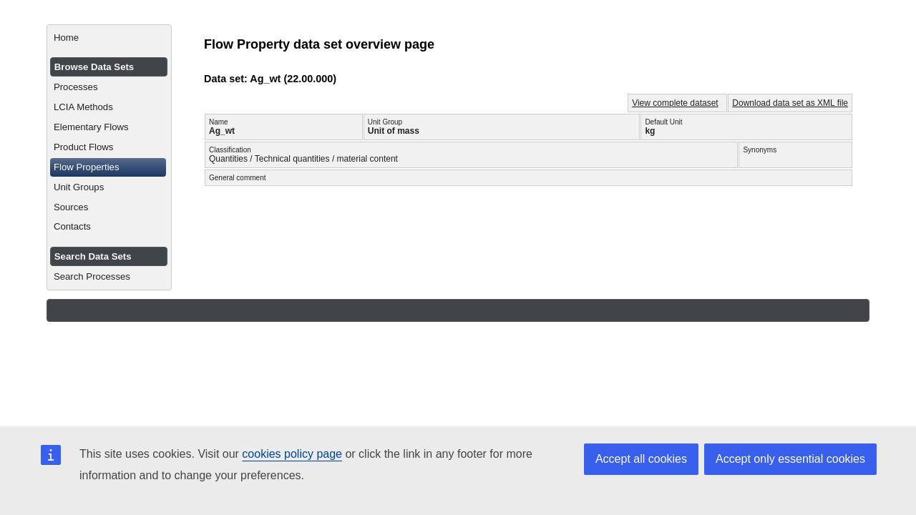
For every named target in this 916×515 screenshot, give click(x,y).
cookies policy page (292, 454)
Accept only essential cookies (790, 459)
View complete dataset (675, 103)
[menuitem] (109, 38)
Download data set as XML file (790, 103)
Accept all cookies (641, 459)
